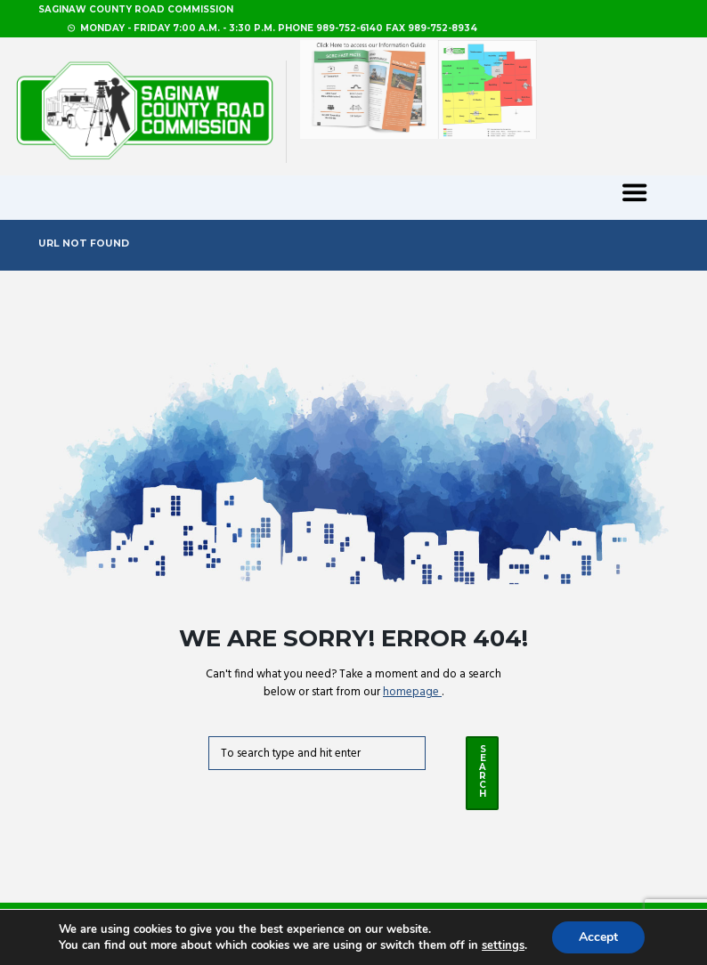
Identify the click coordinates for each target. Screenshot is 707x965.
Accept (598, 937)
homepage (412, 692)
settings (503, 945)
